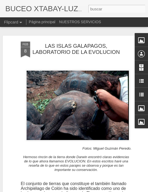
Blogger (95, 189)
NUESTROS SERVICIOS (80, 22)
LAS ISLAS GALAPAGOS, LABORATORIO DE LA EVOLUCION (76, 37)
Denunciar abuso (112, 189)
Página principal (42, 22)
